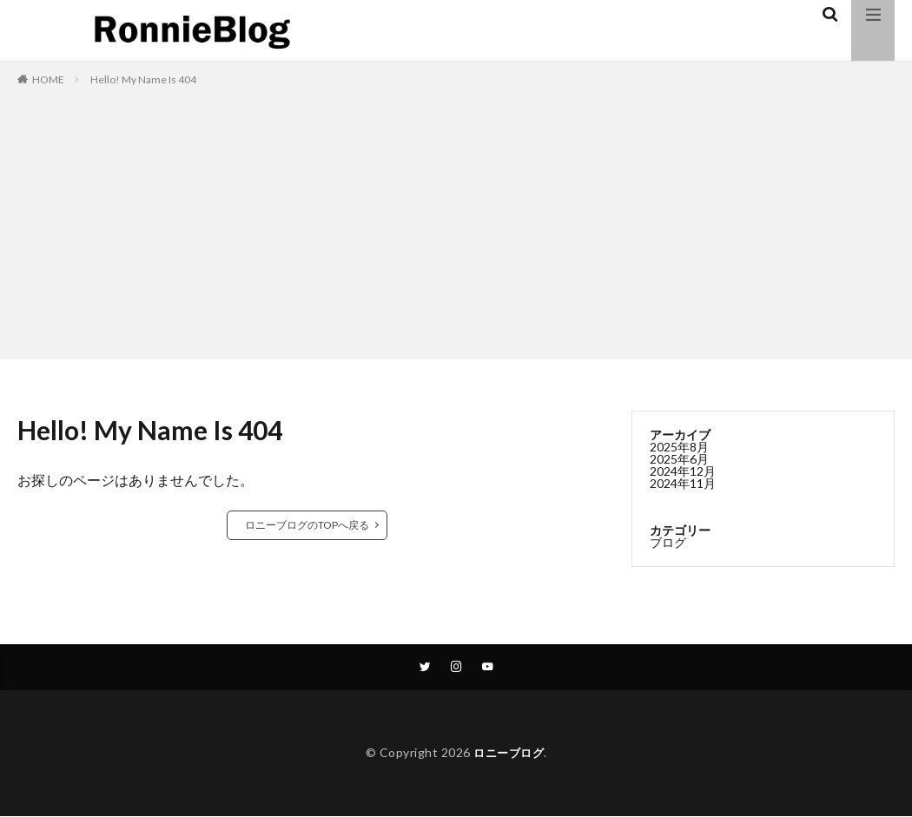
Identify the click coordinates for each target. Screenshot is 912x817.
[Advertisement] (456, 218)
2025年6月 (679, 458)
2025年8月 (679, 446)
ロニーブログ (508, 754)
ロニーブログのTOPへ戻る (307, 524)
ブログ (668, 542)
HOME (48, 79)
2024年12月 (683, 471)
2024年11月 (683, 483)
